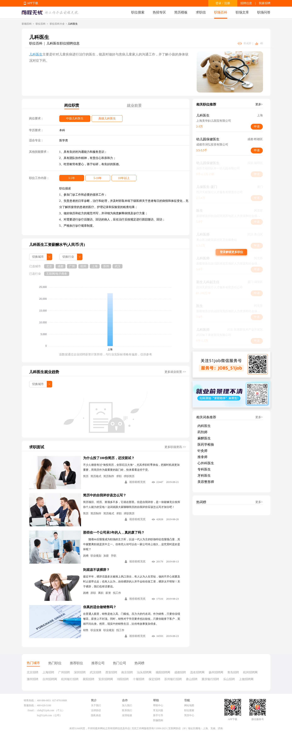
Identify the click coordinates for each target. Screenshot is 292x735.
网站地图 (189, 705)
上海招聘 (48, 672)
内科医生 (204, 426)
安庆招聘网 (105, 679)
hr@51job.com (44, 715)
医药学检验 (205, 444)
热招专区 (159, 12)
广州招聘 (64, 672)
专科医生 (204, 469)
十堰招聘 (138, 679)
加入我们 (127, 705)
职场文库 (242, 12)
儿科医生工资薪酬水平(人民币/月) (57, 245)
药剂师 (202, 432)
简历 (85, 476)
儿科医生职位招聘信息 (63, 43)
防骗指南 (158, 720)
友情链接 (127, 715)
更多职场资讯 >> (175, 447)
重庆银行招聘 (210, 679)
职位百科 (41, 23)
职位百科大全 (57, 23)
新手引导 (158, 715)
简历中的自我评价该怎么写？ (104, 495)
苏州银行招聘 (173, 679)
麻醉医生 (204, 438)
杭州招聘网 (250, 672)
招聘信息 (246, 3)
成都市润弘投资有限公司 (212, 144)
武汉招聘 (95, 672)
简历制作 (108, 476)
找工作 (117, 592)
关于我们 (96, 705)
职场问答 (263, 12)
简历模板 (181, 12)
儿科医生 (35, 54)
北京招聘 (32, 672)
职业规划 (96, 555)
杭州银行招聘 (70, 679)
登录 (218, 3)
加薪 (106, 555)
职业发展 (96, 630)
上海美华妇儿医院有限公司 (213, 120)
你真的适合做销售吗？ (99, 607)
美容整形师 (205, 482)
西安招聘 (111, 672)
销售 (85, 630)
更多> (259, 104)
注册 (227, 3)
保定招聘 (154, 679)
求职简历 (129, 476)
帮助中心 (158, 705)
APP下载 (32, 3)
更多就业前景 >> (175, 371)
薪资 (108, 592)
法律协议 (96, 710)
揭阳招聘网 (163, 672)
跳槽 (85, 555)
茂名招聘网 (197, 672)
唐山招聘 (191, 679)
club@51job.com (45, 710)
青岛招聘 (233, 672)
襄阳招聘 (88, 679)
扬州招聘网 (216, 672)
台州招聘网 (49, 679)
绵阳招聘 (123, 679)
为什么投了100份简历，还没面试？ (108, 458)
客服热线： (30, 705)
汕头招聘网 (144, 672)
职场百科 (220, 12)
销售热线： (30, 700)
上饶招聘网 (246, 679)
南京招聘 (127, 672)
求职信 (201, 12)
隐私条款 (96, 715)
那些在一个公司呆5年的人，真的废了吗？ (113, 532)
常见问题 (158, 710)
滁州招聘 (32, 679)
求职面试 (36, 447)
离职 (100, 592)
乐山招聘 (229, 679)
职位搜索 (137, 12)
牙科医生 (204, 475)
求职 (119, 476)
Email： (32, 710)
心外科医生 (205, 463)
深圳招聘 (80, 672)
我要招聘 (264, 3)
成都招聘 (180, 672)
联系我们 (127, 710)
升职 (113, 555)
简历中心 (189, 715)
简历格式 (96, 476)
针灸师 (202, 450)
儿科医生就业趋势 (44, 372)
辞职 (93, 592)
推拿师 (202, 457)
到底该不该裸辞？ (96, 569)
